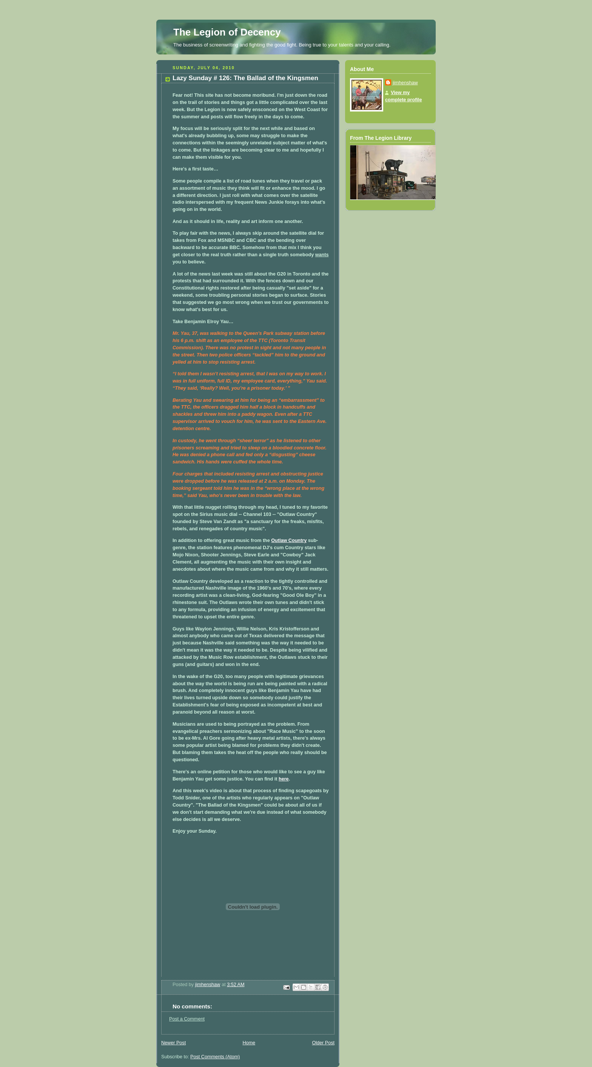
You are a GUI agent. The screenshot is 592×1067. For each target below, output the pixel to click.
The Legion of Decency (227, 32)
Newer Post (173, 1042)
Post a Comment (187, 1019)
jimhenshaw (405, 82)
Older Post (323, 1042)
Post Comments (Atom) (215, 1056)
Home (248, 1042)
